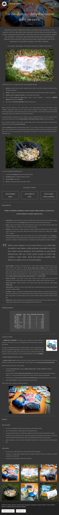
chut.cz (43, 274)
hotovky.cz (22, 222)
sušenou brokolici (31, 276)
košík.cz (41, 353)
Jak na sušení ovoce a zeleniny (36, 267)
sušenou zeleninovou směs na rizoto (17, 276)
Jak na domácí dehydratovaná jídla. (46, 362)
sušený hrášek (41, 276)
